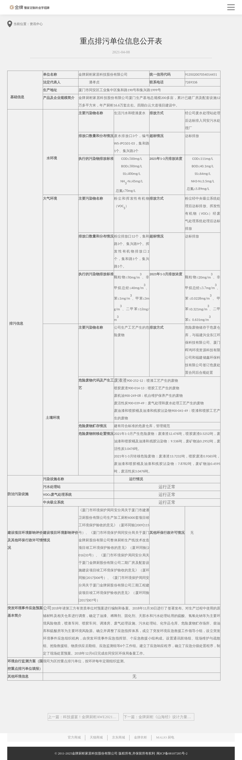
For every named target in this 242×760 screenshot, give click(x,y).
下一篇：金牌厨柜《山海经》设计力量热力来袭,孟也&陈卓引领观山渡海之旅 (159, 717)
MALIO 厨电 (165, 737)
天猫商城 (96, 737)
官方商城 (74, 737)
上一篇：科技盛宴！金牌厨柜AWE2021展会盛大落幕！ (83, 717)
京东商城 (118, 737)
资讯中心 (36, 24)
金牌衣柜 (140, 737)
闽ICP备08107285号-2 (171, 753)
